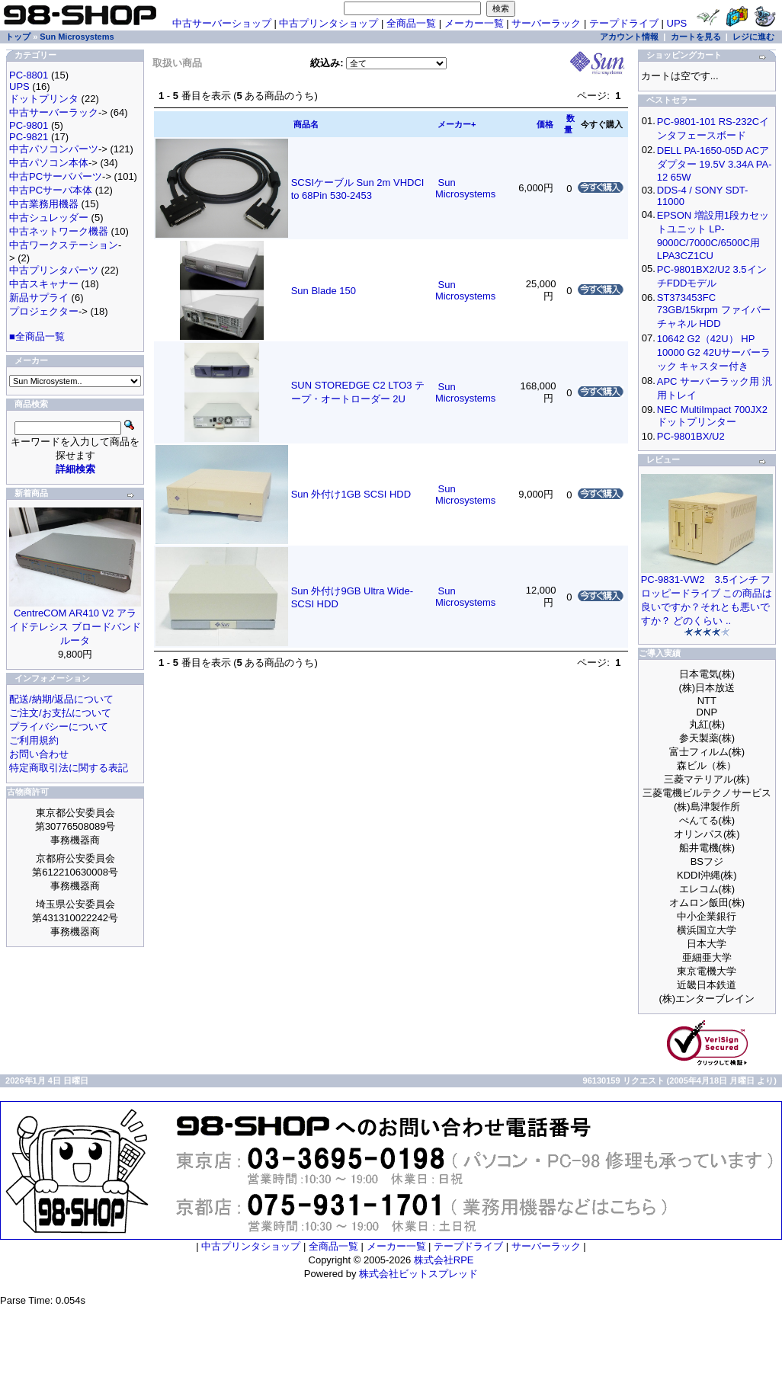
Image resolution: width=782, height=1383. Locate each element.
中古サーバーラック (53, 112)
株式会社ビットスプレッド (418, 1273)
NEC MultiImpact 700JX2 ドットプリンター (712, 415)
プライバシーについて (58, 726)
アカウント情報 (629, 36)
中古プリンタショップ (328, 23)
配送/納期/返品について (61, 699)
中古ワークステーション (63, 245)
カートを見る (696, 36)
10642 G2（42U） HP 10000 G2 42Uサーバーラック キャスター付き (714, 352)
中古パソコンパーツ (53, 149)
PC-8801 (28, 75)
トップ (17, 36)
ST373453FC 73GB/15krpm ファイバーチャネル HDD (714, 310)
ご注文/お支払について (60, 713)
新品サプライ (39, 297)
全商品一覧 (411, 23)
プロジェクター (44, 311)
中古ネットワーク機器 (58, 231)
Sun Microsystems (77, 36)
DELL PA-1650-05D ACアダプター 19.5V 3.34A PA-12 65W (714, 164)
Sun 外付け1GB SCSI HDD (351, 494)
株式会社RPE (444, 1260)
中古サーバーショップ (221, 23)
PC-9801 (28, 125)
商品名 (306, 124)
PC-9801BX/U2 (691, 436)
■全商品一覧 (37, 336)
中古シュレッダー (48, 217)
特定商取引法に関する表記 (68, 767)
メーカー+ (456, 124)
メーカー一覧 (474, 23)
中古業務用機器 (44, 204)
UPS (677, 23)
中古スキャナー (44, 284)
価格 (545, 124)
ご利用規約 (34, 740)
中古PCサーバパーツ (55, 176)
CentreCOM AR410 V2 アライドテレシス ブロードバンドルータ (75, 626)
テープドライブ (624, 23)
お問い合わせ (39, 754)
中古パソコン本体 (48, 162)
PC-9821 (28, 136)
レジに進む (753, 36)
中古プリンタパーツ (53, 270)
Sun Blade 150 (323, 290)
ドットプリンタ (44, 98)
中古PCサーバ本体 (50, 190)
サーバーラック (546, 23)
